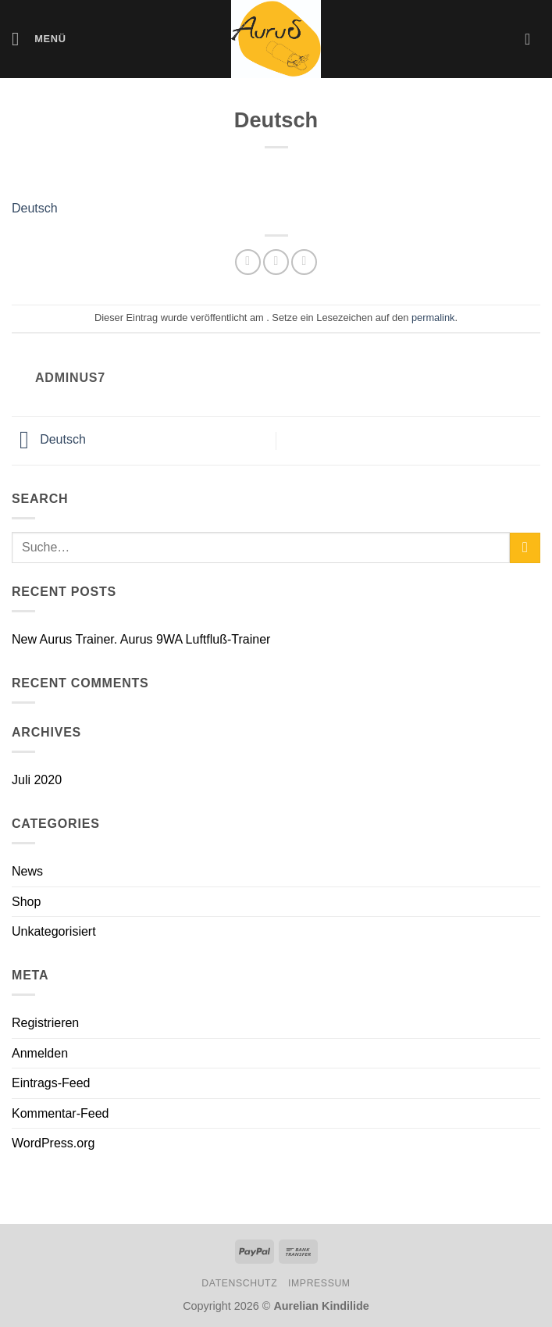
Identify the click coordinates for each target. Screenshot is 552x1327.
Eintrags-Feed (51, 1083)
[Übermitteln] (525, 548)
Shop (26, 901)
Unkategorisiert (54, 931)
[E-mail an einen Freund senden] (304, 262)
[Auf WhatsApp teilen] (248, 262)
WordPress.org (53, 1143)
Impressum (319, 1283)
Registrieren (45, 1022)
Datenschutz (239, 1283)
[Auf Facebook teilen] (276, 262)
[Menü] (39, 39)
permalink (432, 317)
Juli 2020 (37, 780)
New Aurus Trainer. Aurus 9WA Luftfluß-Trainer (141, 639)
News (27, 871)
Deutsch (35, 208)
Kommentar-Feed (60, 1113)
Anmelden (40, 1053)
